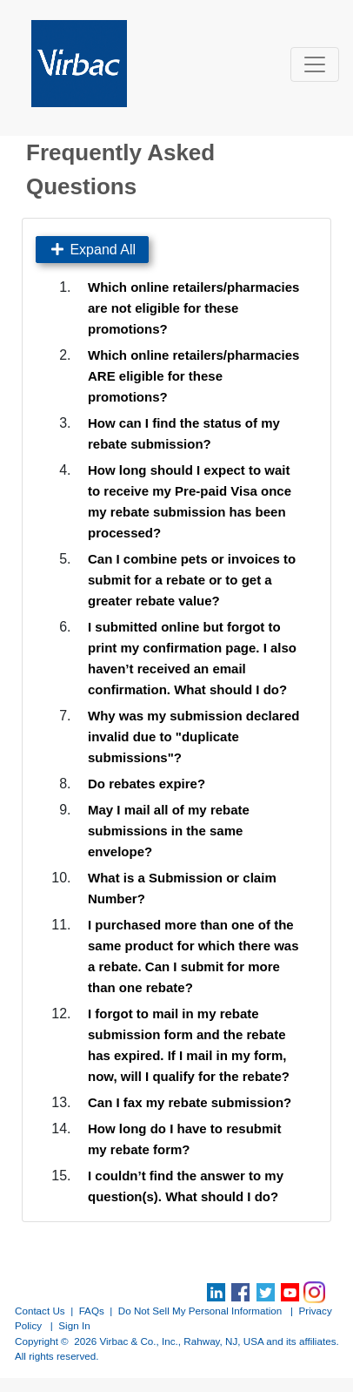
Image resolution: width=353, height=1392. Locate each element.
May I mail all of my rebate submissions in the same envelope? (169, 830)
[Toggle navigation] (314, 64)
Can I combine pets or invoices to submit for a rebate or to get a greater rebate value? (192, 579)
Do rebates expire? (146, 783)
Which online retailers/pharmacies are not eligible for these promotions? (193, 308)
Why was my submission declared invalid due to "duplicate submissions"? (193, 736)
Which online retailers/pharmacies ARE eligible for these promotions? (193, 376)
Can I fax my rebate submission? (189, 1102)
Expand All (92, 249)
